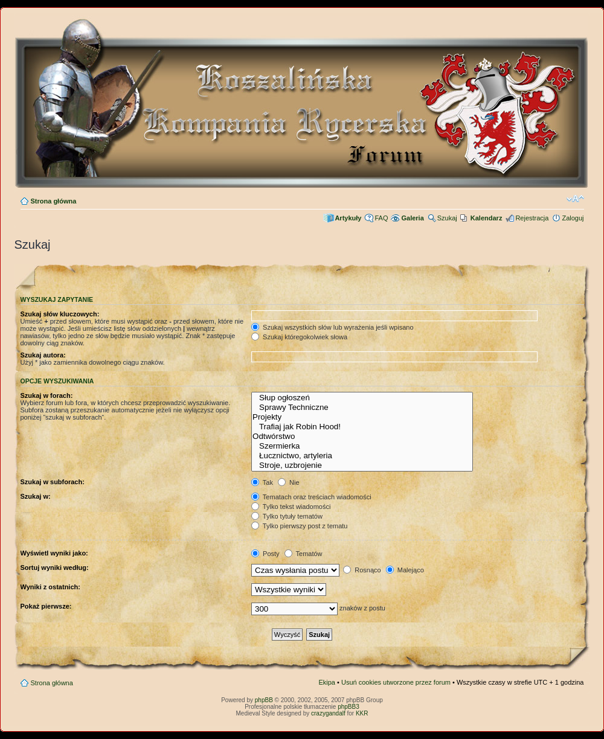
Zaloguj (572, 218)
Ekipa (326, 682)
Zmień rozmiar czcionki (575, 198)
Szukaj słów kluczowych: (60, 314)
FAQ (381, 218)
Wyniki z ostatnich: (50, 586)
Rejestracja (531, 218)
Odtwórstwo (362, 436)
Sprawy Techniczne (362, 407)
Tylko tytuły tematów (287, 516)
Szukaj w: (36, 496)
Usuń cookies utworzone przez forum (396, 682)
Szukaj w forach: (47, 395)
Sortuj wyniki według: (55, 567)
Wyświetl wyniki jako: (54, 553)
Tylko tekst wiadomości (290, 506)
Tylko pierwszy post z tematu (299, 525)
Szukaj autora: (43, 355)
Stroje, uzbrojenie (362, 465)
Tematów (303, 553)
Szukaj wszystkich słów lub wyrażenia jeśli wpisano (332, 327)
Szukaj (447, 218)
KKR (362, 713)
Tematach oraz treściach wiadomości (311, 497)
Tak (262, 482)
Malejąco (405, 570)
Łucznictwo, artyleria (362, 456)
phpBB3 (348, 706)
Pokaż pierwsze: (46, 606)
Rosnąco (362, 570)
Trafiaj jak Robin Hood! (362, 427)
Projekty (362, 417)
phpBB (264, 700)
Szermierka (362, 446)
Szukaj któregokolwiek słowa (299, 337)
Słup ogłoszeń (362, 398)
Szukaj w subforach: (53, 481)
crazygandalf (328, 713)
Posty (265, 553)
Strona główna (54, 201)
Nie (289, 482)
